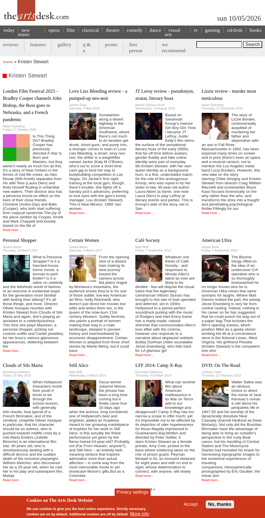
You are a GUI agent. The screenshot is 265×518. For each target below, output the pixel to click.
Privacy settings (132, 492)
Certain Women (84, 240)
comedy (134, 30)
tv (196, 30)
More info (139, 513)
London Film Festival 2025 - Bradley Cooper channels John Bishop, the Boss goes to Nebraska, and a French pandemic (32, 105)
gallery (64, 44)
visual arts (172, 32)
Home (8, 62)
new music (24, 32)
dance (155, 30)
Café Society (147, 240)
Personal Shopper (20, 240)
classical (90, 30)
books (256, 30)
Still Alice (79, 365)
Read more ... (12, 230)
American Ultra (217, 240)
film (71, 30)
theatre (112, 30)
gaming (212, 30)
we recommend (174, 47)
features (38, 44)
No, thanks (220, 504)
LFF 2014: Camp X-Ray (158, 365)
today (8, 30)
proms (111, 44)
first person (135, 47)
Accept (190, 504)
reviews (10, 44)
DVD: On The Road (221, 365)
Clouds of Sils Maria (23, 365)
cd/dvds (235, 30)
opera (53, 30)
